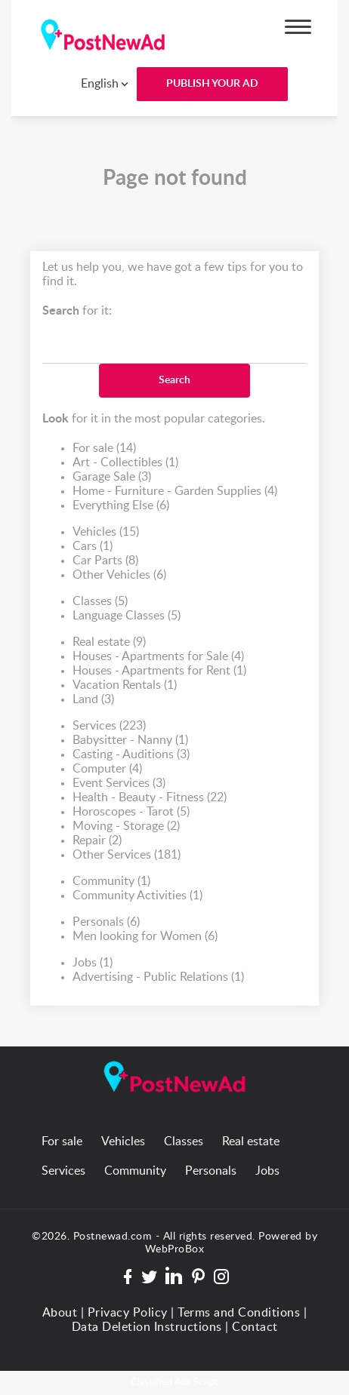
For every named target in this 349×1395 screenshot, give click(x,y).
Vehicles (106, 532)
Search (174, 380)
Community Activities (137, 896)
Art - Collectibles (125, 463)
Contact (255, 1327)
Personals (106, 922)
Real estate (109, 642)
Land (93, 700)
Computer (107, 769)
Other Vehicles (119, 575)
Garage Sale (112, 477)
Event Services (119, 783)
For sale (104, 448)
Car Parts (105, 561)
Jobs (93, 963)
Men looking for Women (145, 936)
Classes (100, 602)
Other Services (127, 855)
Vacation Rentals (125, 685)
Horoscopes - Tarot (131, 812)
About (60, 1313)
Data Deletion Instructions (147, 1327)
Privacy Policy (128, 1313)
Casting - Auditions (131, 755)
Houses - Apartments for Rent (159, 671)
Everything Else (121, 506)
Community (111, 881)
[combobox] (94, 84)
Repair (97, 841)
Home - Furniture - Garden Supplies (175, 491)
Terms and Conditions (239, 1313)
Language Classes (127, 616)
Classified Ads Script (174, 1382)
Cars (93, 546)
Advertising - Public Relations (158, 977)
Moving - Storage (126, 826)
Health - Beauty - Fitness (150, 798)
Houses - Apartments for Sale (158, 657)
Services (109, 726)
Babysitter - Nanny (130, 740)
